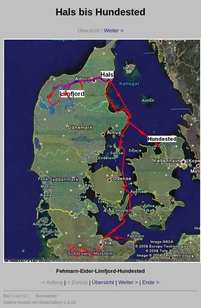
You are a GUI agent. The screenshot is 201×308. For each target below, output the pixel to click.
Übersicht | (100, 30)
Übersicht (103, 282)
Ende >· (151, 282)
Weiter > (114, 30)
